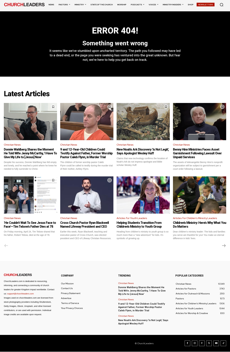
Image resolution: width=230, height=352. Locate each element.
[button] (221, 4)
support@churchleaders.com (20, 294)
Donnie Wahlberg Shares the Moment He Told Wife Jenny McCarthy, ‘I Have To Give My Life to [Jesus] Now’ (30, 153)
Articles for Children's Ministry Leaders (195, 218)
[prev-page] (6, 246)
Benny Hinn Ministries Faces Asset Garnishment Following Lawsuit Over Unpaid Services (197, 153)
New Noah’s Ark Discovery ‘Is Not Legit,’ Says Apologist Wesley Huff (143, 151)
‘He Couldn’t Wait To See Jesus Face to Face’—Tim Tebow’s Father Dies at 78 (30, 225)
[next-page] (223, 246)
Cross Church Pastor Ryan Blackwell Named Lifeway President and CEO (84, 225)
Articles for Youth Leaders (132, 218)
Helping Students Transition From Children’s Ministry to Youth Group (139, 225)
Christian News (12, 145)
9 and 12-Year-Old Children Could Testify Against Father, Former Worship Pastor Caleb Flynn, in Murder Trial (86, 153)
